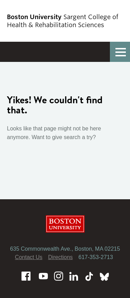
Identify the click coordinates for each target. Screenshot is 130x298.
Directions (60, 257)
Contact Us (28, 257)
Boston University (65, 224)
